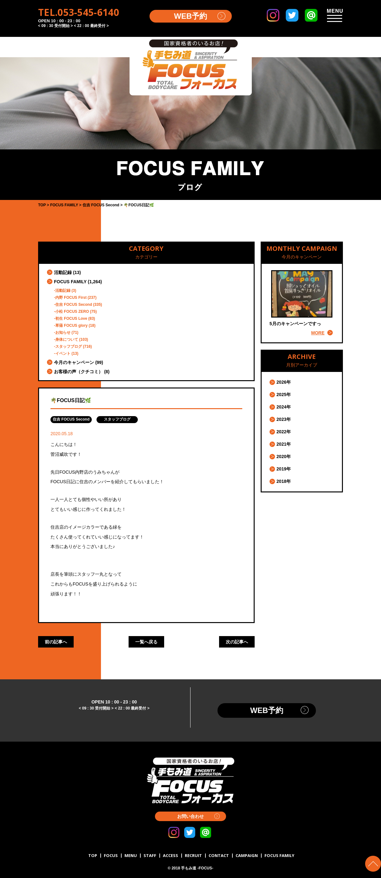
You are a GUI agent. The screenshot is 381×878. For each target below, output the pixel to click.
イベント (62, 353)
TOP (92, 855)
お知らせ (62, 332)
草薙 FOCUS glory (71, 325)
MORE (317, 332)
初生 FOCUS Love (71, 318)
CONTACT (219, 855)
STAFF (150, 855)
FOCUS (111, 855)
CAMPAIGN (247, 855)
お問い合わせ (190, 816)
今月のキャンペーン (74, 362)
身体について (66, 339)
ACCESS (170, 855)
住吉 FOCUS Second (73, 304)
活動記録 (63, 272)
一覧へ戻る (146, 641)
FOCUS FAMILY (70, 281)
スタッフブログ (68, 346)
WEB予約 (190, 16)
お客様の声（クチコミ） (78, 371)
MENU (130, 855)
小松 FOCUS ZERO (72, 311)
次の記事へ (237, 641)
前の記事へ (56, 641)
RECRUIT (193, 855)
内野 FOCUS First (71, 297)
